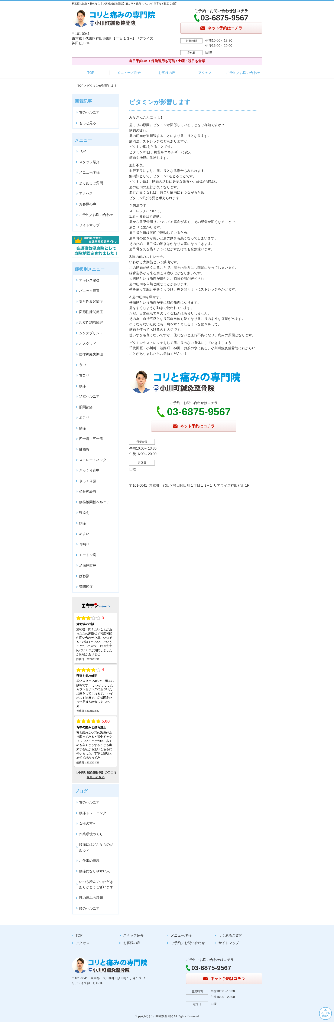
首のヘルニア (89, 112)
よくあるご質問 (91, 183)
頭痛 (82, 523)
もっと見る (87, 123)
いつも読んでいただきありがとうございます (96, 884)
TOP (90, 73)
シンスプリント (91, 333)
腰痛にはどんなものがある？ (96, 847)
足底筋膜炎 (87, 565)
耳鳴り (84, 544)
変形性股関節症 (91, 301)
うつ (82, 365)
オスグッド (87, 343)
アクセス (205, 73)
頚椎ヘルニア (89, 396)
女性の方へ (87, 823)
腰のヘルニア (89, 908)
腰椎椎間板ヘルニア (94, 502)
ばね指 (84, 576)
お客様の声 (166, 73)
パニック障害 (89, 291)
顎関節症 (86, 586)
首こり (84, 375)
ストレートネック (92, 460)
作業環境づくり (91, 834)
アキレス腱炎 (89, 280)
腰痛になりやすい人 (94, 871)
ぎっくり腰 (87, 481)
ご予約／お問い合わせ (243, 73)
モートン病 (87, 555)
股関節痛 (86, 407)
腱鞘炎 (84, 449)
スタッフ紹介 (89, 162)
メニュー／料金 (129, 73)
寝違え (84, 513)
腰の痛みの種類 (91, 898)
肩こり (84, 417)
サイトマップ (89, 225)
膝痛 (82, 428)
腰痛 (82, 386)
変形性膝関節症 (91, 312)
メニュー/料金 (89, 172)
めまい (84, 534)
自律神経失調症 (91, 354)
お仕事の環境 (89, 860)
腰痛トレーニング (92, 813)
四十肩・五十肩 (91, 439)
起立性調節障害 (91, 322)
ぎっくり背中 (89, 470)
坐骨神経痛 (87, 491)
